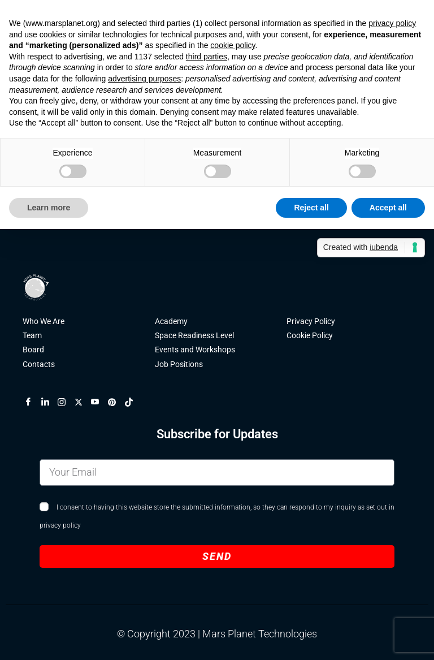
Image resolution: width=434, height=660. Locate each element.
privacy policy (60, 525)
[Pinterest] (116, 402)
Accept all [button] (388, 207)
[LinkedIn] (49, 402)
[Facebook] (32, 402)
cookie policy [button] (232, 45)
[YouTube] (99, 402)
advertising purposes (144, 78)
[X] (83, 402)
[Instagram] (66, 402)
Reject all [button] (311, 207)
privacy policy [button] (392, 23)
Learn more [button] (48, 207)
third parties (206, 56)
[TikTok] (133, 402)
